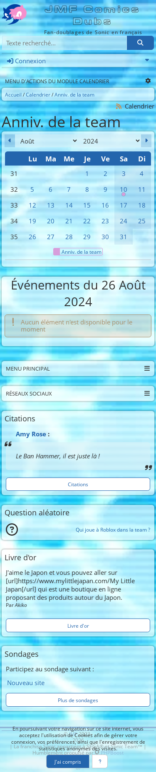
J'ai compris (67, 761)
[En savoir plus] (100, 761)
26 (32, 237)
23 (105, 221)
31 (123, 237)
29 (87, 237)
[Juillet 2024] (10, 140)
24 (123, 221)
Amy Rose (31, 434)
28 (69, 237)
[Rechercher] (140, 43)
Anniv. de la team (78, 251)
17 (123, 205)
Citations (78, 484)
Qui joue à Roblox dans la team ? (113, 529)
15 (87, 205)
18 (142, 205)
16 (105, 205)
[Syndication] (119, 106)
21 (69, 221)
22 (87, 221)
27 (50, 237)
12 (32, 205)
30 (105, 237)
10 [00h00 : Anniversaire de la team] (123, 191)
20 (50, 221)
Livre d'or (78, 625)
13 (50, 205)
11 (142, 189)
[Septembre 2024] (146, 140)
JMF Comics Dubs (93, 15)
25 (142, 221)
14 (69, 205)
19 (32, 221)
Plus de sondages (78, 700)
